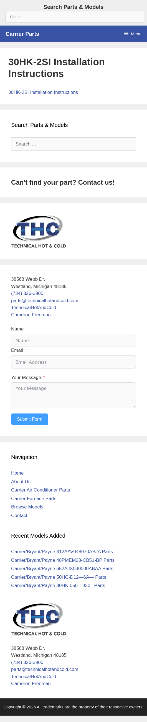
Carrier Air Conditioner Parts (40, 490)
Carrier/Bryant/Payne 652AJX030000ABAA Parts (62, 568)
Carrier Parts (22, 34)
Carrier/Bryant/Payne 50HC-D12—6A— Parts (58, 577)
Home (17, 473)
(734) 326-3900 (27, 293)
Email (17, 350)
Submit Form (29, 419)
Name (17, 329)
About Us (21, 481)
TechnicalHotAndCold (33, 307)
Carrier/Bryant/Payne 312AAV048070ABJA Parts (62, 551)
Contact (19, 515)
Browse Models (27, 507)
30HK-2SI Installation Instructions (43, 92)
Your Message (26, 377)
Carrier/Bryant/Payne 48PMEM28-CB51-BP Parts (63, 560)
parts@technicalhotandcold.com (44, 300)
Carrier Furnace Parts (33, 498)
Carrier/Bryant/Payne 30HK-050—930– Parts (58, 585)
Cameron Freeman (31, 314)
